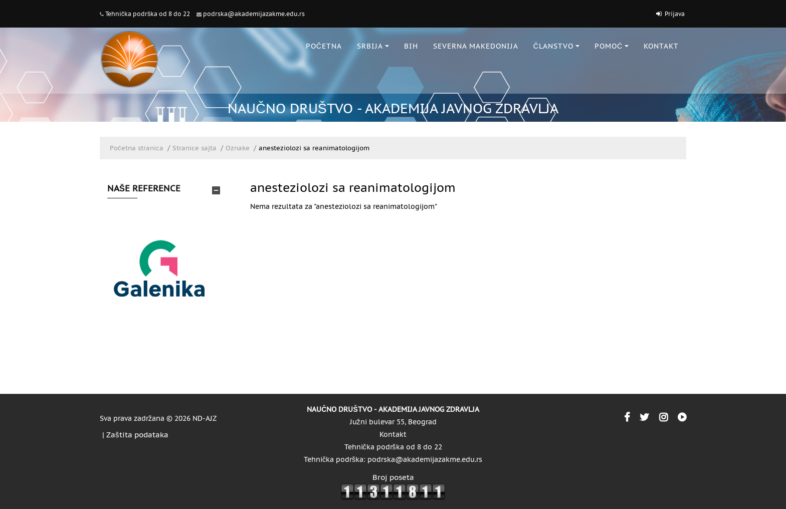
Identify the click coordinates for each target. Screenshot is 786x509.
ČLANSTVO (556, 46)
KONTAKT (661, 46)
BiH (411, 46)
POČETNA (324, 46)
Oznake (238, 148)
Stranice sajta (194, 148)
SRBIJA (373, 46)
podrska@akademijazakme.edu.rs (254, 14)
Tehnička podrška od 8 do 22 (147, 14)
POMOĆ (612, 46)
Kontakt (393, 434)
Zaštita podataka (137, 434)
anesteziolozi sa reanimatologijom (314, 148)
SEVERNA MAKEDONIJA (475, 46)
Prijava (675, 14)
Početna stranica (136, 148)
